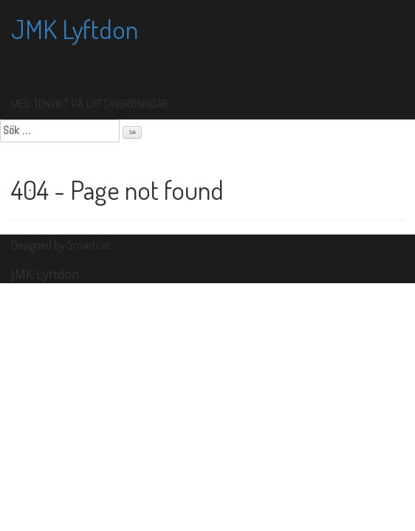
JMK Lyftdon (74, 29)
